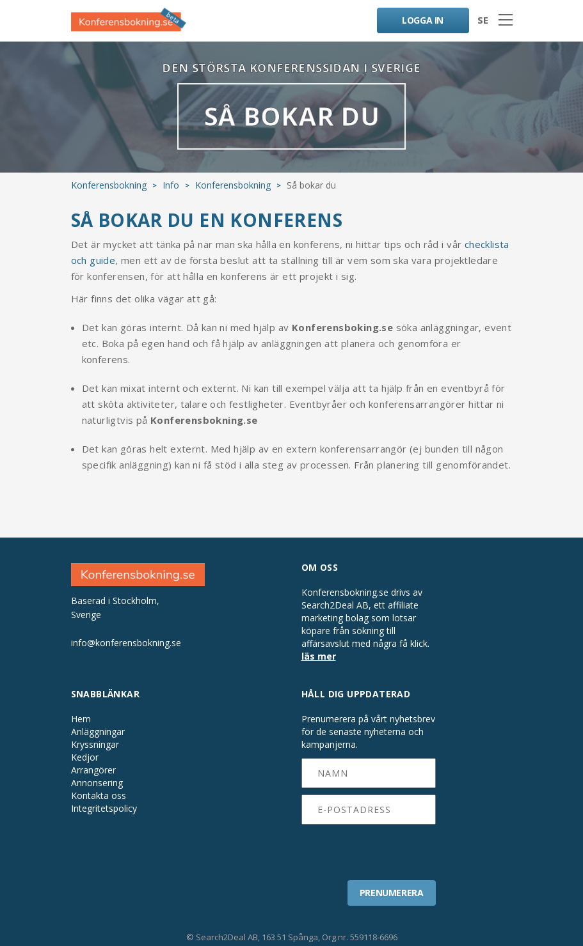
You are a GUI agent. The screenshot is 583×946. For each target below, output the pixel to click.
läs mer (318, 656)
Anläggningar (98, 731)
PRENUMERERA (392, 893)
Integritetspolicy (104, 808)
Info (171, 185)
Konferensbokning (109, 185)
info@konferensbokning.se (126, 643)
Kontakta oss (98, 795)
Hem (81, 719)
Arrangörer (93, 770)
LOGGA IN (422, 20)
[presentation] (368, 848)
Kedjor (85, 757)
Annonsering (97, 783)
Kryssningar (95, 744)
